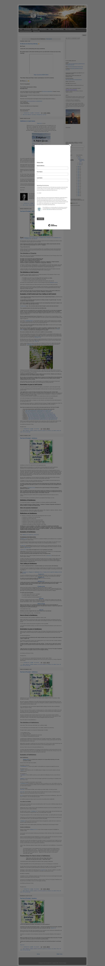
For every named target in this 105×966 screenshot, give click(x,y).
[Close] (70, 145)
